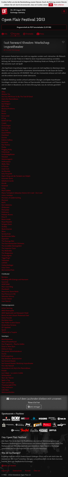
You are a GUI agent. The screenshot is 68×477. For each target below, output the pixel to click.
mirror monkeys (7, 195)
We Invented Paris (8, 270)
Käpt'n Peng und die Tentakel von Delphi (16, 176)
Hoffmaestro (6, 162)
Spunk (4, 330)
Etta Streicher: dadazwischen (12, 359)
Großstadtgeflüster (8, 154)
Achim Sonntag (7, 308)
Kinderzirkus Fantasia (9, 325)
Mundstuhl (5, 289)
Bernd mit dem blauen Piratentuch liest (15, 315)
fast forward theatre (9, 361)
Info (4, 34)
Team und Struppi (8, 383)
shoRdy (4, 227)
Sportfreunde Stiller (8, 236)
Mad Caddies (6, 190)
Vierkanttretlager (7, 265)
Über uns (37, 471)
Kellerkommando (8, 181)
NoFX (3, 203)
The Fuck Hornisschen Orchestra (13, 243)
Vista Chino (6, 268)
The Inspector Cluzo (9, 248)
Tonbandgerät (6, 256)
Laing (3, 188)
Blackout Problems (8, 109)
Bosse (4, 111)
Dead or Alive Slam (8, 346)
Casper (4, 123)
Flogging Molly (7, 150)
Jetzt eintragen (34, 407)
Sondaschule (6, 234)
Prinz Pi (4, 217)
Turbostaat (5, 260)
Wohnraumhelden (8, 392)
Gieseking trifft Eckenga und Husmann (15, 279)
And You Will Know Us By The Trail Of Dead (17, 97)
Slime (4, 231)
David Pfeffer (6, 133)
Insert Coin (5, 169)
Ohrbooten (5, 207)
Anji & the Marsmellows (10, 99)
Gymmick (5, 282)
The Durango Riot (8, 241)
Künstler (15, 34)
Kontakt (27, 471)
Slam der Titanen (8, 378)
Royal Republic (7, 222)
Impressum (5, 471)
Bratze (4, 113)
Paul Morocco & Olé (9, 294)
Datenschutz (17, 471)
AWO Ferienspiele (8, 311)
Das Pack (5, 130)
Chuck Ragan (6, 125)
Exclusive (5, 142)
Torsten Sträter (7, 299)
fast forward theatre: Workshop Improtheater (17, 363)
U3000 (4, 263)
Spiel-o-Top (6, 380)
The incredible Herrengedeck (12, 246)
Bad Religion (6, 104)
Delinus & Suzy (7, 349)
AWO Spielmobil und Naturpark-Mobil (15, 313)
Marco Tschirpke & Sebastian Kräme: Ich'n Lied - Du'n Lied (22, 193)
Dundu (4, 354)
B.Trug (4, 118)
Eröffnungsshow (7, 356)
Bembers (5, 277)
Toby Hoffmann (7, 387)
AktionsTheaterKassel (9, 342)
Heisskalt (5, 157)
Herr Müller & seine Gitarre (11, 323)
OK (51, 5)
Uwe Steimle (6, 301)
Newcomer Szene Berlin (10, 292)
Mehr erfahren (59, 5)
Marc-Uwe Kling (7, 287)
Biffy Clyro (5, 106)
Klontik (4, 183)
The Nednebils (7, 251)
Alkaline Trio (6, 94)
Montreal (5, 200)
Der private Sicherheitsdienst (12, 351)
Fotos (40, 34)
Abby (3, 92)
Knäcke (4, 371)
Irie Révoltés (6, 171)
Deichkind (5, 135)
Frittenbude (5, 152)
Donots (4, 138)
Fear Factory (6, 145)
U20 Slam (5, 390)
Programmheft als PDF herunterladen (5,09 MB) (34, 27)
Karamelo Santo (7, 178)
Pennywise (5, 210)
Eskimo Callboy (7, 140)
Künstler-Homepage (12, 50)
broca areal (5, 116)
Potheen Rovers (7, 215)
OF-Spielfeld (6, 327)
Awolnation (6, 101)
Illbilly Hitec (6, 164)
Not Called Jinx (7, 205)
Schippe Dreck (7, 224)
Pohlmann (5, 212)
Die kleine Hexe (7, 320)
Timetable (28, 34)
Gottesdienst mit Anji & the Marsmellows (16, 368)
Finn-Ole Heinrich (8, 366)
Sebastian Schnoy (8, 296)
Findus (4, 147)
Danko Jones (6, 128)
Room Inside (6, 219)
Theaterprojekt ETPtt (9, 385)
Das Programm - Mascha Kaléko (13, 344)
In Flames (5, 166)
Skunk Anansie (7, 229)
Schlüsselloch (6, 375)
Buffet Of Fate (6, 121)
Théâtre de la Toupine (9, 332)
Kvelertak (5, 186)
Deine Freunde (7, 318)
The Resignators (7, 253)
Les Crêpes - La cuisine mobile (12, 373)
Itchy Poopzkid (7, 174)
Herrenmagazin (7, 159)
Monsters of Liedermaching (11, 198)
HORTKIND (6, 284)
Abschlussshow (7, 339)
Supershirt (5, 239)
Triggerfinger (6, 258)
